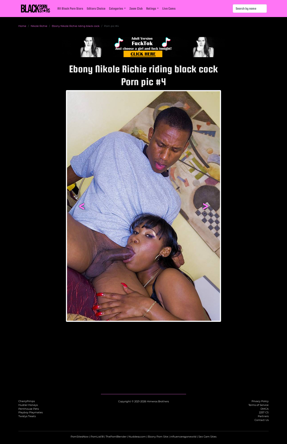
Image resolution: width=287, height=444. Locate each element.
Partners (263, 416)
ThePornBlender (116, 436)
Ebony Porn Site (158, 436)
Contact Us (261, 420)
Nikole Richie (39, 26)
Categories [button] (116, 8)
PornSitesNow (80, 436)
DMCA (265, 408)
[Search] (250, 8)
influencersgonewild (183, 436)
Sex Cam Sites (207, 436)
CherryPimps (26, 401)
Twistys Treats (27, 416)
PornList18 (97, 436)
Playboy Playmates (30, 412)
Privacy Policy (260, 401)
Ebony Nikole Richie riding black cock (76, 26)
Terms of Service (258, 405)
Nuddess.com (137, 436)
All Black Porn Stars (70, 8)
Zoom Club (136, 8)
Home (22, 26)
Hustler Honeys (28, 405)
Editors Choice (96, 8)
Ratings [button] (151, 8)
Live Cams (169, 8)
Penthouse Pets (28, 408)
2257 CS (264, 412)
